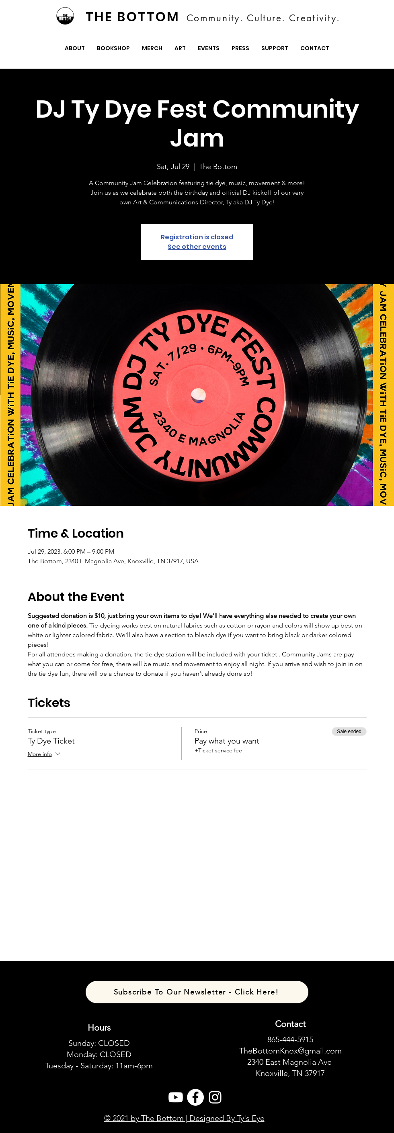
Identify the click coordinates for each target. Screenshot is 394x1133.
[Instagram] (215, 1097)
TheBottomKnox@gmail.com (290, 1051)
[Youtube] (175, 1097)
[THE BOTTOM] (133, 17)
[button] (75, 48)
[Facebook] (195, 1097)
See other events (197, 246)
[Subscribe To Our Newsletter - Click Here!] (197, 992)
